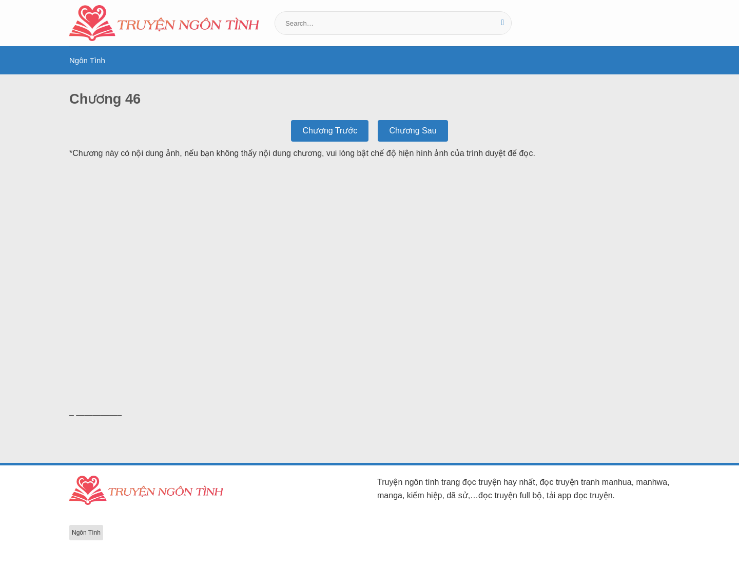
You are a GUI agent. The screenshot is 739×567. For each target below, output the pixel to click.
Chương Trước (329, 130)
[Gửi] (502, 23)
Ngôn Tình (87, 60)
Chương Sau (412, 130)
